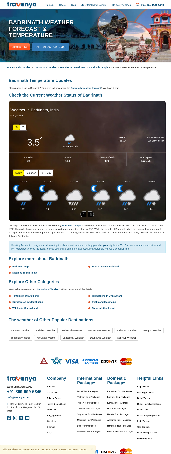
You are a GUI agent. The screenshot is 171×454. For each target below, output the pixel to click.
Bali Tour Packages (86, 426)
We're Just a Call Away (19, 387)
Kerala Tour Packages (117, 403)
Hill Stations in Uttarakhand (107, 296)
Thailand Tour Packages (88, 408)
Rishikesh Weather (45, 330)
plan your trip (105, 245)
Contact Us (52, 392)
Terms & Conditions (56, 404)
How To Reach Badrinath (106, 266)
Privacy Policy (54, 398)
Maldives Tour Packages (89, 431)
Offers (62, 5)
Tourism (49, 5)
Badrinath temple (71, 225)
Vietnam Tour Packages (88, 397)
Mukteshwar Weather (99, 330)
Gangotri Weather (152, 330)
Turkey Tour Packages (88, 403)
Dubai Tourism (144, 398)
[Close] (92, 449)
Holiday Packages (121, 5)
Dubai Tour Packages (87, 391)
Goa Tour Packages (116, 408)
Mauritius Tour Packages (89, 420)
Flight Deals (143, 386)
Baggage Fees (54, 415)
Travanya (20, 248)
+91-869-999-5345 (24, 391)
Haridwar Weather (20, 330)
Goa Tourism (143, 427)
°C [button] (16, 127)
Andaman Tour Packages (119, 420)
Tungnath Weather (20, 337)
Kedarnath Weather (72, 330)
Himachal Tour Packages (119, 426)
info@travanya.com (18, 397)
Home (10, 67)
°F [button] (23, 127)
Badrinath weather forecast (86, 88)
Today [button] (18, 173)
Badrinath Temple (98, 67)
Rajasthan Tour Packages (119, 391)
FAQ (49, 432)
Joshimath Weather (127, 330)
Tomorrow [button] (31, 173)
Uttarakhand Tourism (93, 5)
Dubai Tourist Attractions (149, 404)
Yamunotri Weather (46, 337)
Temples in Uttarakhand (73, 67)
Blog (73, 5)
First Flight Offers (145, 392)
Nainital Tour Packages (118, 414)
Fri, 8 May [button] (46, 173)
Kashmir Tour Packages (118, 397)
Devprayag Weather (100, 337)
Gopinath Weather (126, 337)
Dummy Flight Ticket (147, 432)
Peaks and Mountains (104, 302)
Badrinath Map (20, 266)
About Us (51, 386)
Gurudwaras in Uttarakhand (27, 302)
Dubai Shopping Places (148, 415)
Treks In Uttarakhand (103, 308)
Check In (51, 421)
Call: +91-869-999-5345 (50, 47)
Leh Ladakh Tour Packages (120, 431)
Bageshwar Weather (73, 337)
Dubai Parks (143, 409)
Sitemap (51, 427)
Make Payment (144, 438)
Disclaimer (52, 409)
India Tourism (23, 67)
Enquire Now (19, 46)
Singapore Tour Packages (89, 414)
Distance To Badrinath (24, 272)
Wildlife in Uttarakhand (25, 308)
